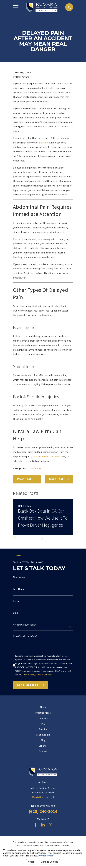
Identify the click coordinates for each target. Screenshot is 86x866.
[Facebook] (35, 825)
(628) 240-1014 (43, 811)
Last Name (19, 589)
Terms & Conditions (44, 674)
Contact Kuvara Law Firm (46, 456)
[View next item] (42, 538)
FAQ (43, 723)
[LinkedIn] (43, 825)
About (43, 707)
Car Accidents (34, 468)
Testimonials (43, 734)
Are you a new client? (24, 624)
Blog (43, 740)
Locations (43, 718)
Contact (43, 751)
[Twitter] (50, 825)
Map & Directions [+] (43, 797)
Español (43, 745)
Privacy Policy (29, 674)
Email (16, 612)
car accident (43, 142)
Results (43, 729)
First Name (19, 577)
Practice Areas (43, 712)
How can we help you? (25, 636)
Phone (16, 601)
